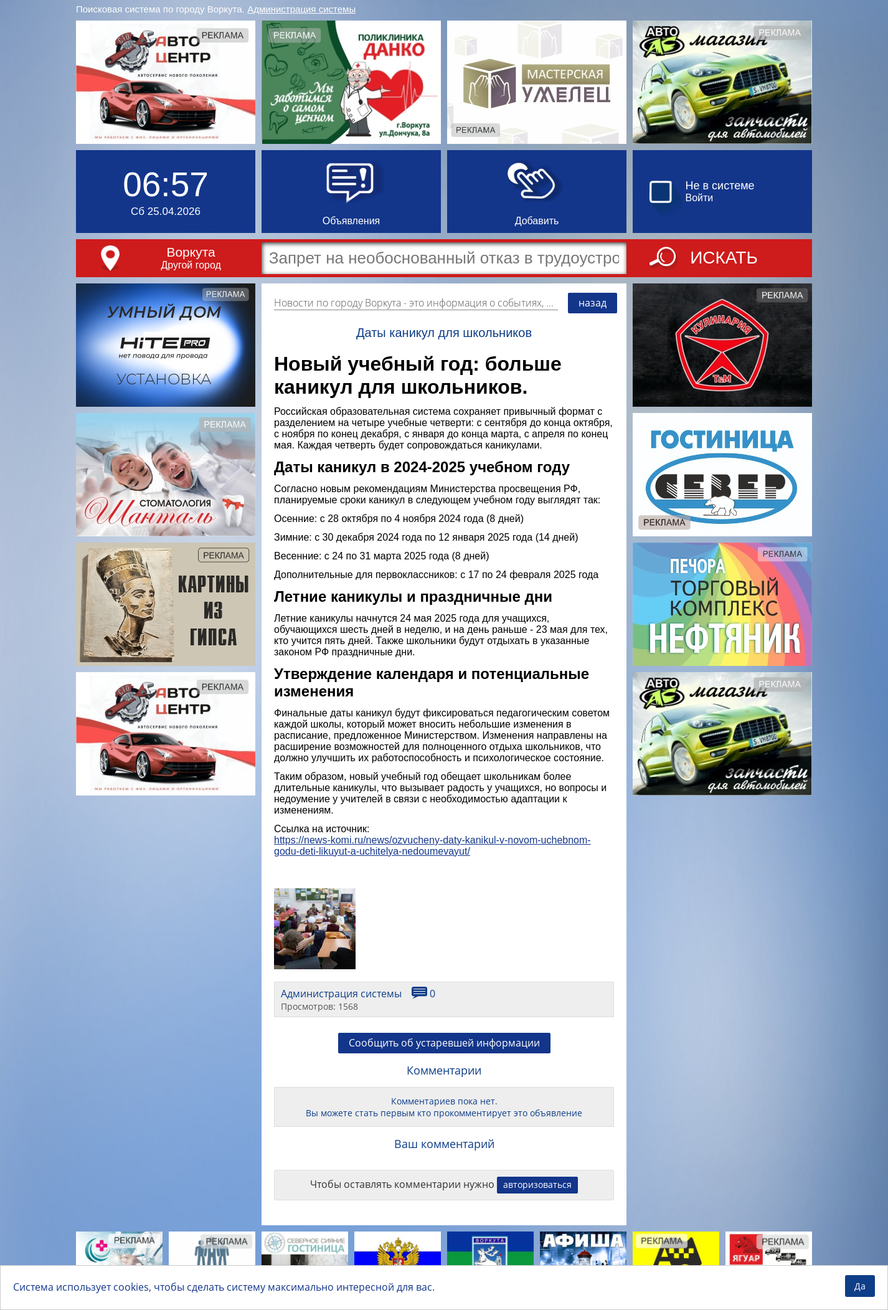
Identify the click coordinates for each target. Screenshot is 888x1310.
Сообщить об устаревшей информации (444, 1043)
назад (593, 303)
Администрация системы (301, 9)
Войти (700, 197)
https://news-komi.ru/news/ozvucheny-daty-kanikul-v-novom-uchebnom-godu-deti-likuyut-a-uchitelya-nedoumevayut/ (432, 846)
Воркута (190, 252)
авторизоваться (537, 1184)
